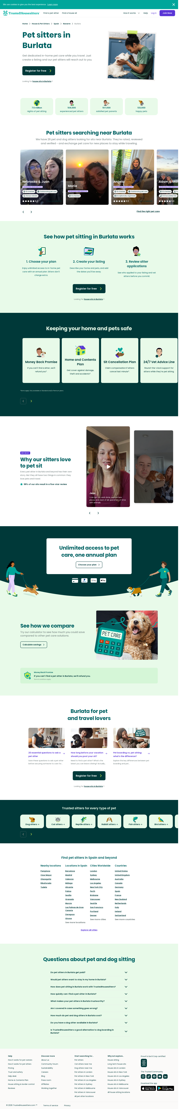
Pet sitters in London (83, 1072)
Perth (92, 891)
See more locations (75, 922)
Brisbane (94, 895)
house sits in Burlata (41, 81)
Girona (68, 918)
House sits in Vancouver (118, 1088)
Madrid (68, 875)
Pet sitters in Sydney (83, 1084)
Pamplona (45, 871)
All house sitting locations (119, 1092)
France (118, 895)
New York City (96, 887)
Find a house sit (69, 13)
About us (45, 1060)
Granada (69, 899)
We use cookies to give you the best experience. (30, 4)
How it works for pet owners (20, 1060)
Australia (119, 879)
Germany (119, 887)
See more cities (98, 919)
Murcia (68, 903)
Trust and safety (15, 1072)
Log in (154, 13)
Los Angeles (95, 883)
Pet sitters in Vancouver (85, 1092)
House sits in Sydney (116, 1080)
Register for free (38, 71)
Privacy (67, 1105)
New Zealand (121, 899)
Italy (117, 907)
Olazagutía (46, 879)
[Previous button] (89, 513)
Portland (94, 911)
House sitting (113, 1060)
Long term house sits (117, 1064)
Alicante (69, 887)
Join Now (167, 13)
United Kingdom (122, 875)
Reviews (11, 1088)
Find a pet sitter (51, 13)
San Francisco (96, 907)
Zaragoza (70, 914)
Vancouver (95, 899)
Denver (93, 915)
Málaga (69, 883)
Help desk (12, 1076)
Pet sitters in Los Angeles (85, 1080)
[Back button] (23, 212)
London (93, 871)
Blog (43, 1076)
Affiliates (45, 1084)
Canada (118, 883)
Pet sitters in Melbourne (85, 1088)
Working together (49, 1088)
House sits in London (116, 1068)
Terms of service (50, 1105)
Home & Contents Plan (18, 1080)
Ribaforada (46, 883)
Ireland (118, 911)
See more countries (125, 919)
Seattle (93, 903)
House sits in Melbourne (118, 1084)
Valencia (69, 879)
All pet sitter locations (84, 1096)
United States (121, 871)
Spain (117, 891)
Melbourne (95, 879)
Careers (44, 1072)
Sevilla (68, 895)
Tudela (44, 887)
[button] (108, 466)
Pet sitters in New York (84, 1076)
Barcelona (70, 871)
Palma (68, 891)
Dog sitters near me (83, 1068)
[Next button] (31, 212)
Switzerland (120, 915)
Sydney (93, 875)
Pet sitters (79, 1060)
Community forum (49, 1064)
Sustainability (47, 1068)
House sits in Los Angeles (118, 1076)
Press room (46, 1080)
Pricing (11, 1068)
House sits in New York (117, 1072)
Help (145, 13)
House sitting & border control (21, 1084)
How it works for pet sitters (19, 1064)
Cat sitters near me (83, 1064)
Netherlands (120, 903)
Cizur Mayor (46, 875)
